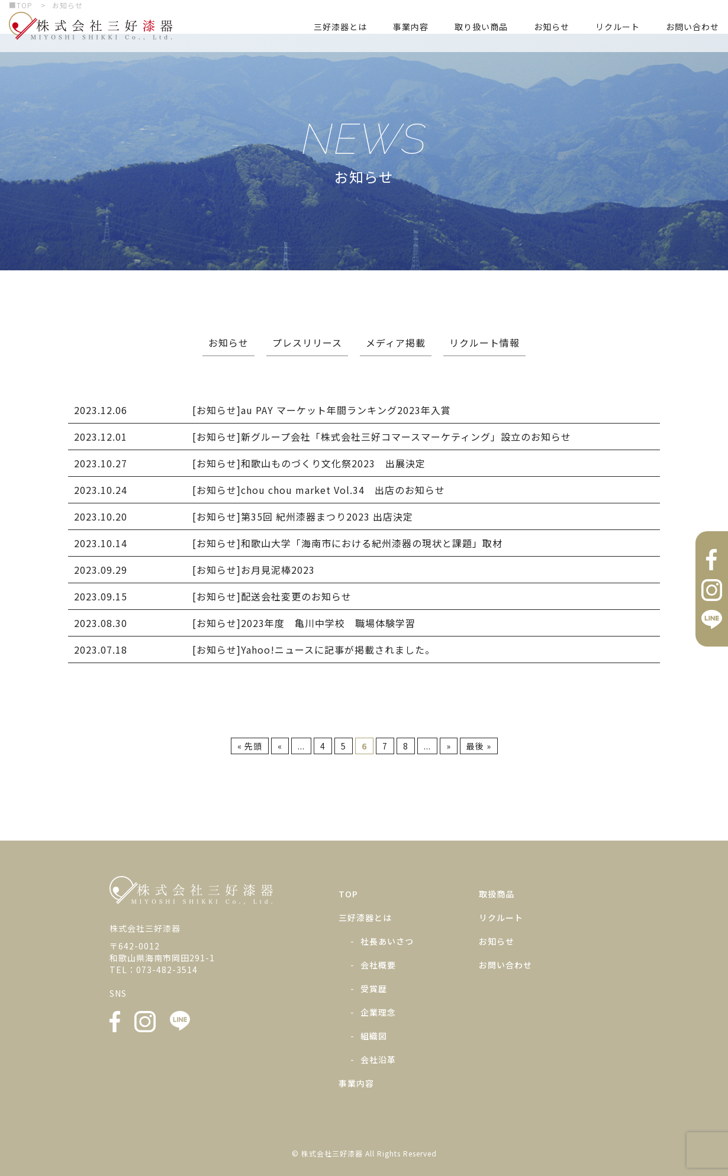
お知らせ (551, 27)
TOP (348, 894)
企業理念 (378, 1012)
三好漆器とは (340, 27)
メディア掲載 (396, 342)
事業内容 (411, 27)
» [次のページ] (448, 746)
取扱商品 (496, 894)
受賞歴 (373, 988)
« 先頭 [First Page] (249, 746)
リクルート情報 (484, 342)
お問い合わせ (692, 27)
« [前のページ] (280, 746)
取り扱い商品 (481, 27)
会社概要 (378, 965)
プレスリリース (307, 342)
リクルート (617, 27)
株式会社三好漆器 (91, 26)
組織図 (373, 1036)
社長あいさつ (387, 941)
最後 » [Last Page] (478, 746)
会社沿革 (378, 1059)
